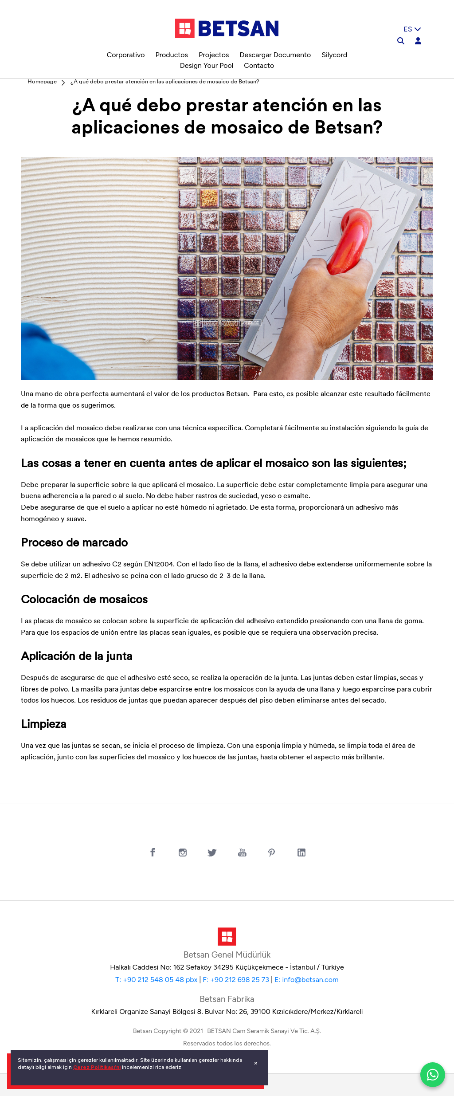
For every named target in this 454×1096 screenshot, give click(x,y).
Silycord (334, 55)
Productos (171, 55)
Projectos (214, 55)
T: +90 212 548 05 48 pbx (156, 979)
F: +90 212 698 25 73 (236, 979)
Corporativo (126, 55)
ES (412, 29)
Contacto (259, 65)
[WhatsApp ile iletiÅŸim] (432, 1074)
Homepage (42, 82)
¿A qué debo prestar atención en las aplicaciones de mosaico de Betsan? (164, 82)
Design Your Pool (207, 65)
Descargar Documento (275, 55)
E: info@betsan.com (306, 979)
